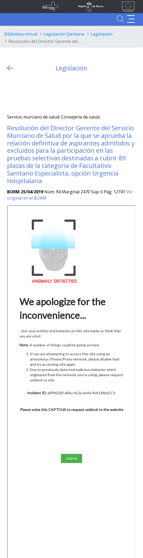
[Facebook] (21, 93)
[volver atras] (10, 68)
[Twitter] (11, 93)
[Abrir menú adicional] (131, 19)
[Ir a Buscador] (120, 19)
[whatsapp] (32, 93)
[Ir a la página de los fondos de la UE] (128, 7)
